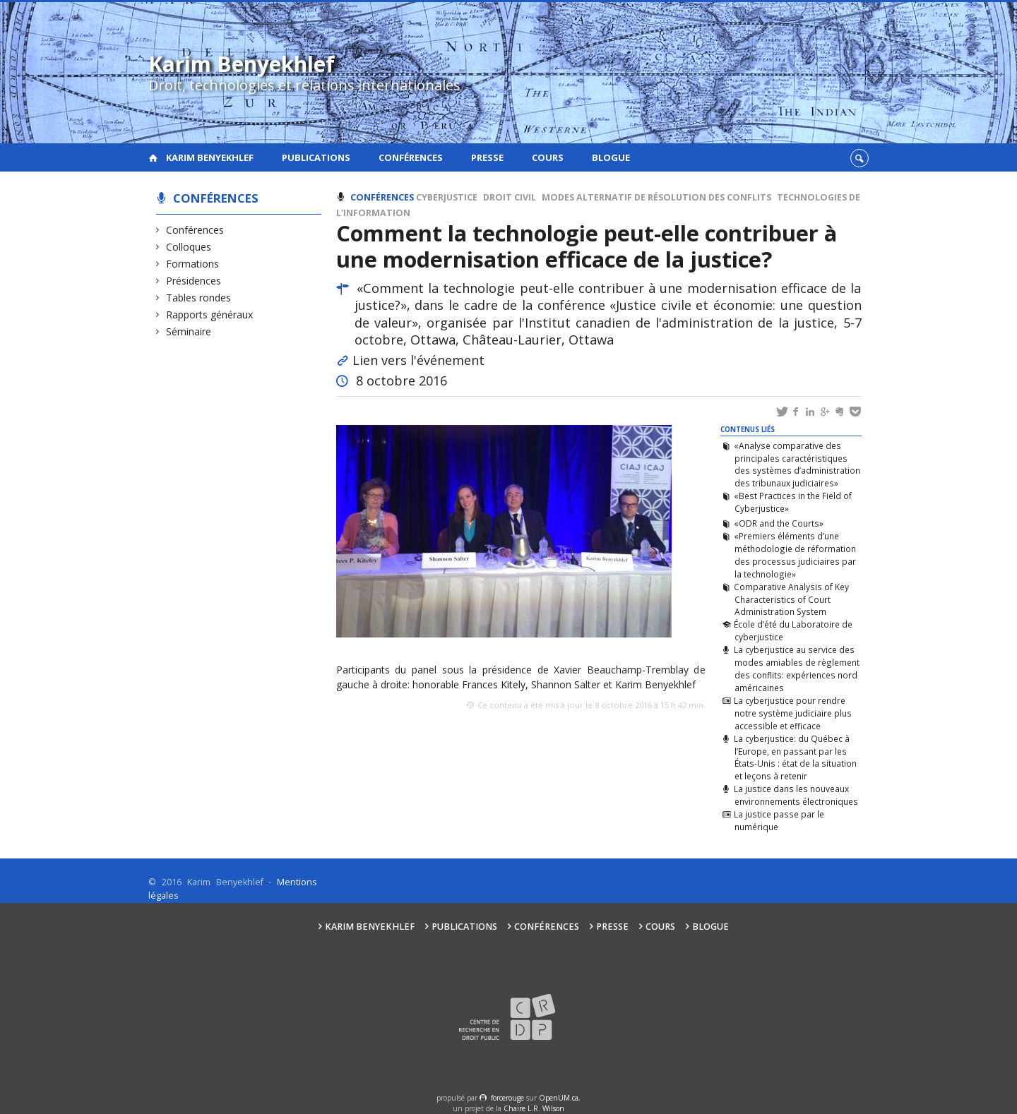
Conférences (411, 157)
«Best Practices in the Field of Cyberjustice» (793, 502)
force (507, 1098)
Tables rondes (199, 297)
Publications (316, 157)
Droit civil (509, 197)
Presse (487, 157)
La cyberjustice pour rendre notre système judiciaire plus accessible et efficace (792, 713)
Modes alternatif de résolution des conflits (656, 197)
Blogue (611, 157)
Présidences (194, 280)
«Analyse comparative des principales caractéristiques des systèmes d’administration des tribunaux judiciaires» (797, 464)
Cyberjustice (446, 197)
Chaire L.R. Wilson (534, 1108)
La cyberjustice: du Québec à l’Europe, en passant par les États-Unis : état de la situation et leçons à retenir (795, 757)
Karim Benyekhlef (210, 157)
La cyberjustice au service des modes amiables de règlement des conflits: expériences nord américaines (796, 668)
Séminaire (189, 331)
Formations (193, 263)
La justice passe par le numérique (779, 820)
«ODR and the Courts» (778, 523)
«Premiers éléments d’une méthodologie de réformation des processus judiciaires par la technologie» (794, 555)
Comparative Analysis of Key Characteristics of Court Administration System (791, 599)
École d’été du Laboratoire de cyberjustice (793, 630)
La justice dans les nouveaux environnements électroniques (795, 795)
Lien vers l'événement (418, 360)
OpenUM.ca (558, 1098)
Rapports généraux (210, 314)
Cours (548, 157)
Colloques (189, 246)
